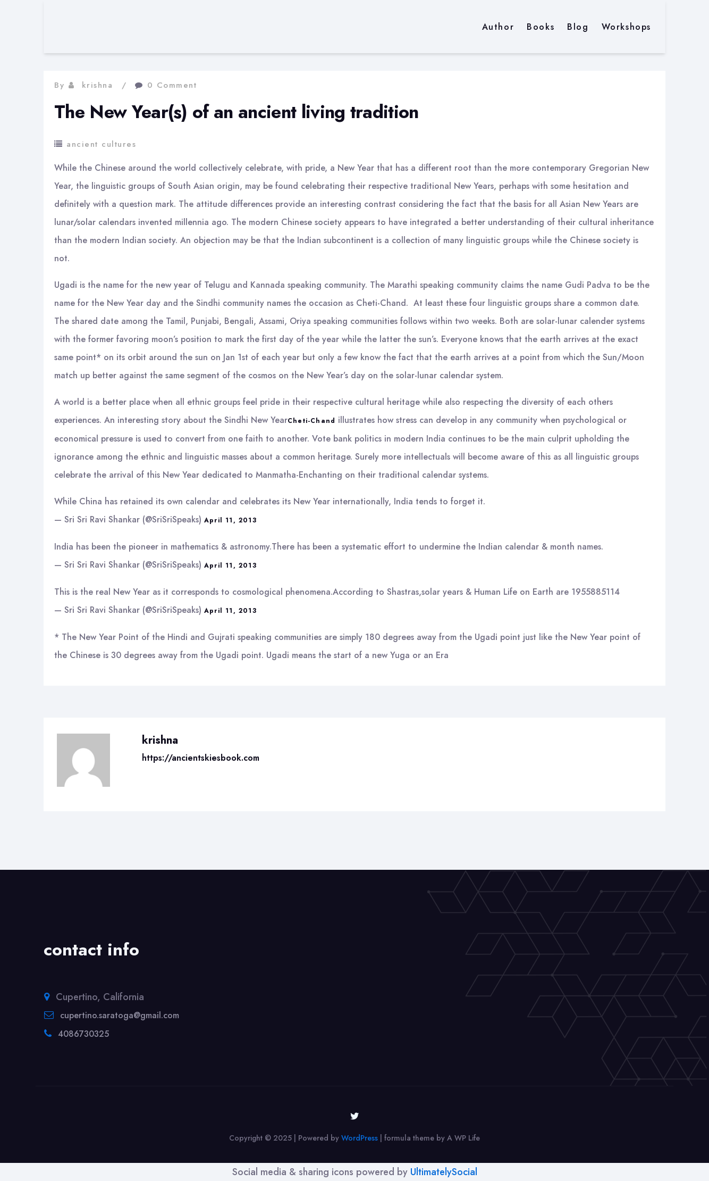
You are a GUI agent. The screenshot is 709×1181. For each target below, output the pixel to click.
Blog (577, 27)
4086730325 (83, 1034)
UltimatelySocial (443, 1172)
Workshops (626, 27)
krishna (97, 85)
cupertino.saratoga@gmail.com (119, 1015)
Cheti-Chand (311, 421)
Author (498, 27)
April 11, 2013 (230, 520)
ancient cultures (101, 144)
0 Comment (172, 85)
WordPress (359, 1138)
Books (540, 27)
